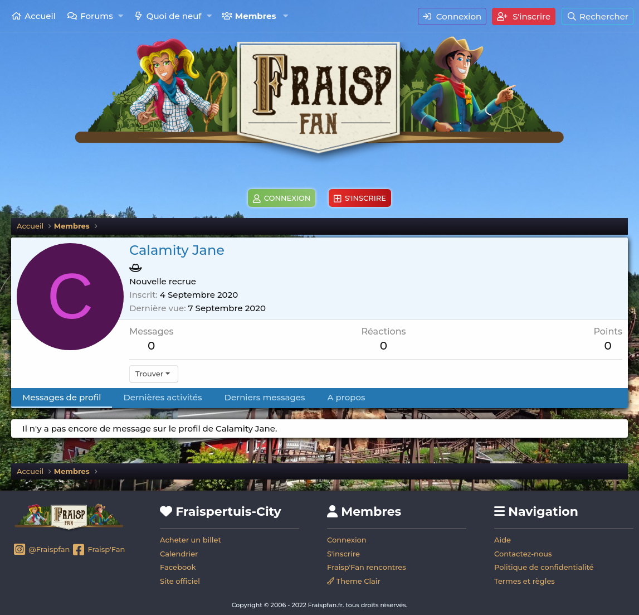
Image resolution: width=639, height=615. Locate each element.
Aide (502, 539)
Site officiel (180, 581)
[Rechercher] (597, 16)
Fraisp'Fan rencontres (366, 567)
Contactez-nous (523, 553)
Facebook (178, 567)
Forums (96, 16)
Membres (255, 16)
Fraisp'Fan (98, 550)
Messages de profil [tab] (61, 397)
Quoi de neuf (174, 16)
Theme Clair (354, 581)
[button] (121, 16)
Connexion (347, 539)
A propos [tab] (346, 397)
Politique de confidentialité (544, 567)
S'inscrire (343, 553)
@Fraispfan (41, 550)
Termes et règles (524, 581)
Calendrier (179, 553)
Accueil (40, 16)
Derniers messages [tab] (265, 397)
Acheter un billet (190, 539)
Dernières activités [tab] (162, 397)
